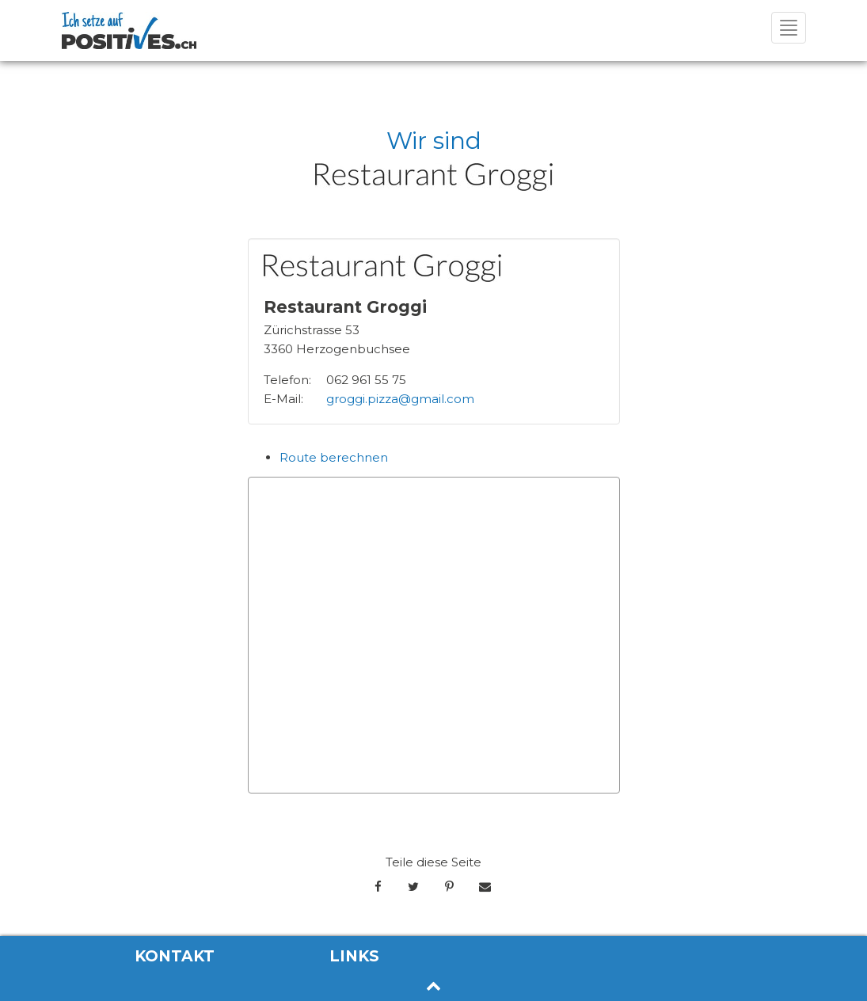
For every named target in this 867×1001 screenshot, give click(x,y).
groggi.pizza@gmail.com (400, 398)
